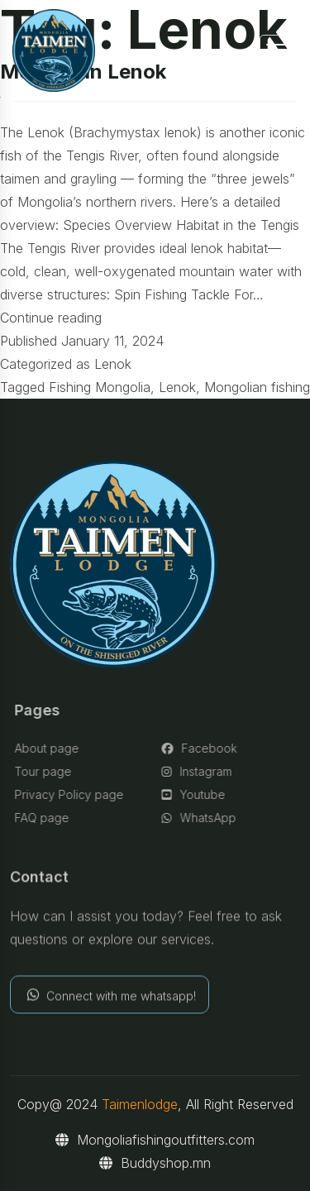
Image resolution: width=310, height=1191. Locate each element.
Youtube (197, 794)
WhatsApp (202, 818)
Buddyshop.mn (155, 1163)
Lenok (112, 364)
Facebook (203, 748)
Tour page (46, 771)
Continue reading (51, 317)
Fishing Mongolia (99, 387)
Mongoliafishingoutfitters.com (155, 1139)
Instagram (200, 771)
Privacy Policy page (72, 794)
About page (50, 748)
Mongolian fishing (257, 387)
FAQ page (45, 818)
